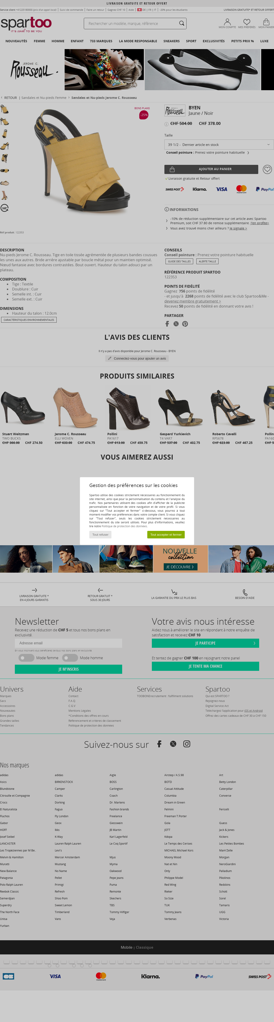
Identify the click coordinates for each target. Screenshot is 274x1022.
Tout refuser (100, 534)
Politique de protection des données (124, 526)
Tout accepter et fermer (166, 534)
